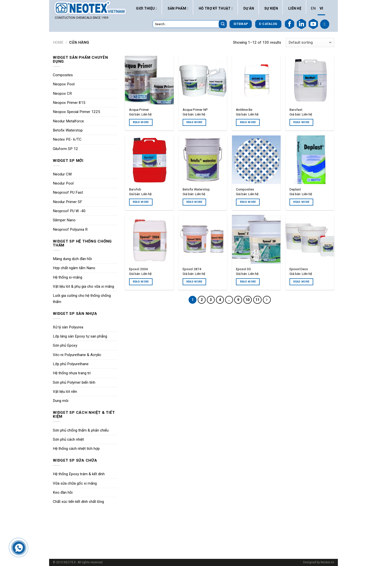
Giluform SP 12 (65, 149)
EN (313, 8)
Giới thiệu (146, 8)
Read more (141, 122)
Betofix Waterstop (68, 130)
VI (321, 8)
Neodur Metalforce (68, 121)
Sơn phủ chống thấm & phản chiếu (81, 430)
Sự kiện (271, 8)
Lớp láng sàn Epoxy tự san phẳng (80, 336)
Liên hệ (294, 8)
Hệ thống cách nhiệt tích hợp (76, 448)
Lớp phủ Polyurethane (71, 364)
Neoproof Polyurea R (70, 229)
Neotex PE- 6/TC (67, 139)
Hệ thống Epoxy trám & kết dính (79, 474)
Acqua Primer (139, 110)
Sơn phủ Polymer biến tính (74, 382)
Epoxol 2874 (192, 269)
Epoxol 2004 (138, 269)
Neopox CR (62, 93)
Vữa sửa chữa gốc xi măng (75, 483)
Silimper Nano (64, 220)
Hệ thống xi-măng (67, 277)
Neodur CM (62, 174)
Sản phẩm (178, 8)
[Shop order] (310, 42)
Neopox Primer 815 (69, 102)
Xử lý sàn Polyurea (68, 327)
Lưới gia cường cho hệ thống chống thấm (82, 298)
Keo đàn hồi (63, 492)
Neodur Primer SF (67, 202)
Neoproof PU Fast (68, 192)
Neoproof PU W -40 (69, 211)
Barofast (296, 110)
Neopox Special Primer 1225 (76, 112)
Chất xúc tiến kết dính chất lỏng (78, 501)
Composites (63, 75)
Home (58, 42)
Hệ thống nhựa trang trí (72, 373)
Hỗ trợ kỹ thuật (216, 8)
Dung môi (60, 400)
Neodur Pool (63, 183)
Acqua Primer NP (195, 110)
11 (257, 300)
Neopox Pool (64, 84)
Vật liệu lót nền (65, 391)
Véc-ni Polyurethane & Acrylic (77, 355)
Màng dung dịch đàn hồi (72, 259)
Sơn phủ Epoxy (65, 345)
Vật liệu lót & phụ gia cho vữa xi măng (83, 286)
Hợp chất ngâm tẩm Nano (74, 268)
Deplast (295, 189)
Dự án (248, 8)
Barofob (135, 189)
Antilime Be (244, 110)
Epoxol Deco (299, 269)
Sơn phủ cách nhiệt (68, 439)
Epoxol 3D (243, 269)
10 (248, 300)
